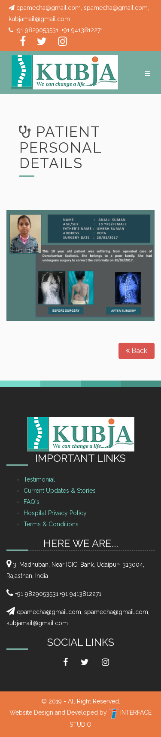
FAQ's (31, 501)
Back (136, 351)
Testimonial (39, 479)
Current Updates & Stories (60, 490)
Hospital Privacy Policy (55, 513)
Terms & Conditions (51, 524)
